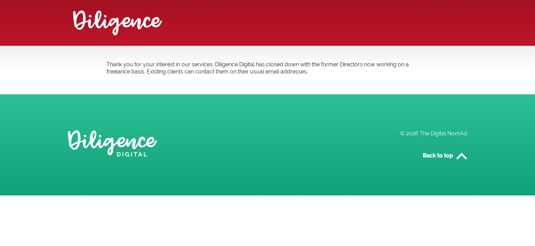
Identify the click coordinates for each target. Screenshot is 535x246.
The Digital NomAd (443, 133)
